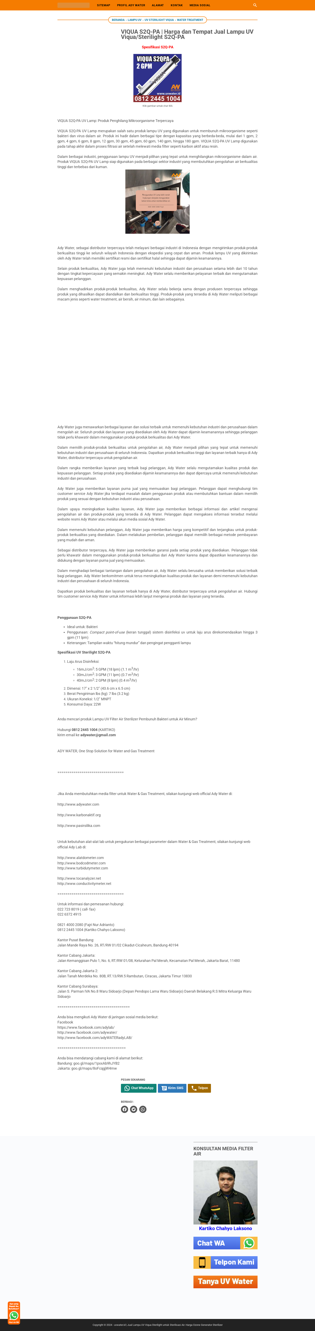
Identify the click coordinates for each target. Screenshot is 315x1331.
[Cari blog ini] (255, 5)
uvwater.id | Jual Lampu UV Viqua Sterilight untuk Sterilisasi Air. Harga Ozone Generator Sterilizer (168, 1324)
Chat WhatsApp (151, 1088)
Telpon (212, 1088)
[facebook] (137, 1109)
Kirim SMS (185, 1088)
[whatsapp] (155, 1109)
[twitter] (146, 1109)
